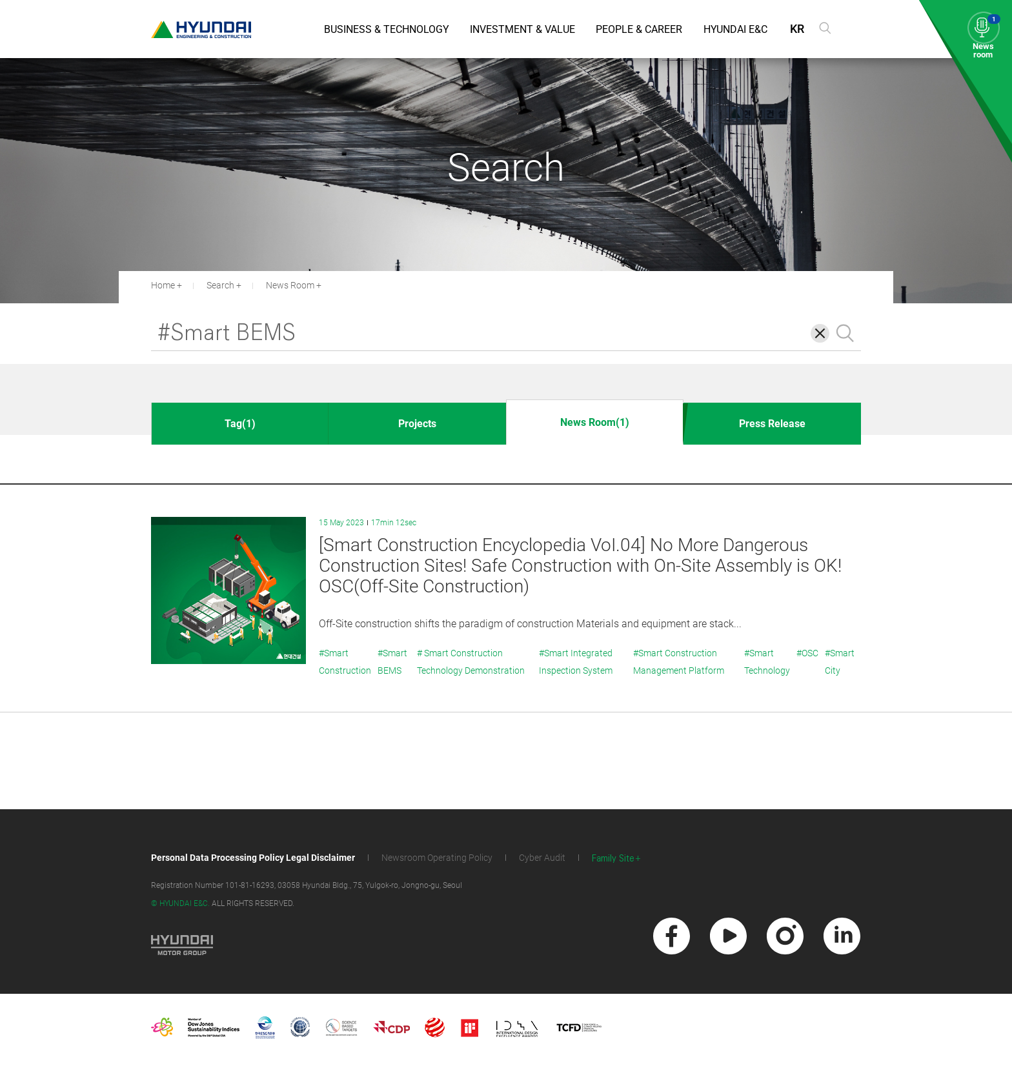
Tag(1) (240, 424)
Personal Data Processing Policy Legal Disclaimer (253, 857)
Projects (417, 424)
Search (220, 285)
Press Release (772, 424)
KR (797, 28)
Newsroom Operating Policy (436, 857)
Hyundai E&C (735, 29)
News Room (290, 285)
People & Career (639, 29)
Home (163, 285)
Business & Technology (386, 29)
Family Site (613, 858)
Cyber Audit (542, 857)
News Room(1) (594, 422)
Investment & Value (522, 29)
